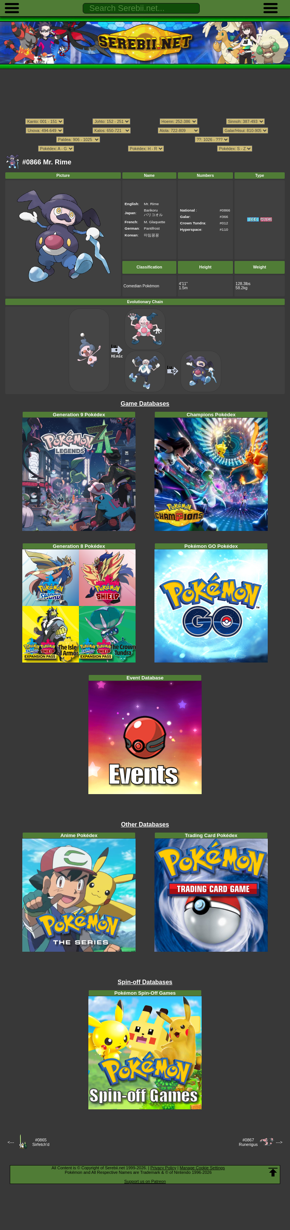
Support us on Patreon (145, 1181)
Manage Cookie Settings (202, 1168)
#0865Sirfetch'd (40, 1142)
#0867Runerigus (248, 1142)
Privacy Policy (163, 1168)
